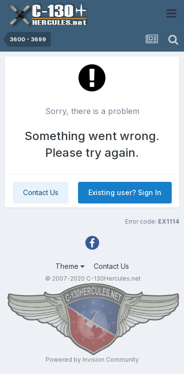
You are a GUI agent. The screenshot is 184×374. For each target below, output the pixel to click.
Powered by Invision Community (92, 359)
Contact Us (40, 192)
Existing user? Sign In (124, 192)
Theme (69, 266)
